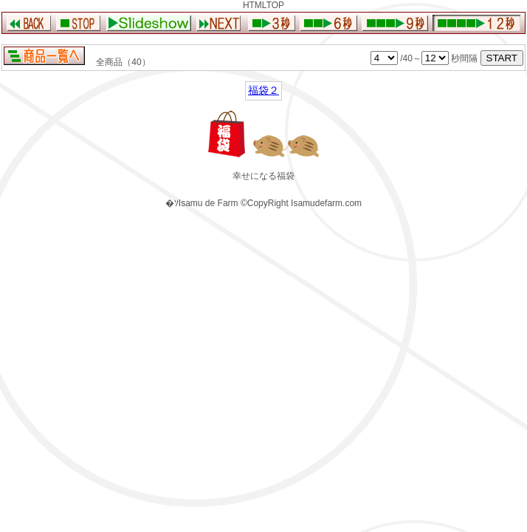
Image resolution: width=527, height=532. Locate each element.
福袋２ (263, 90)
